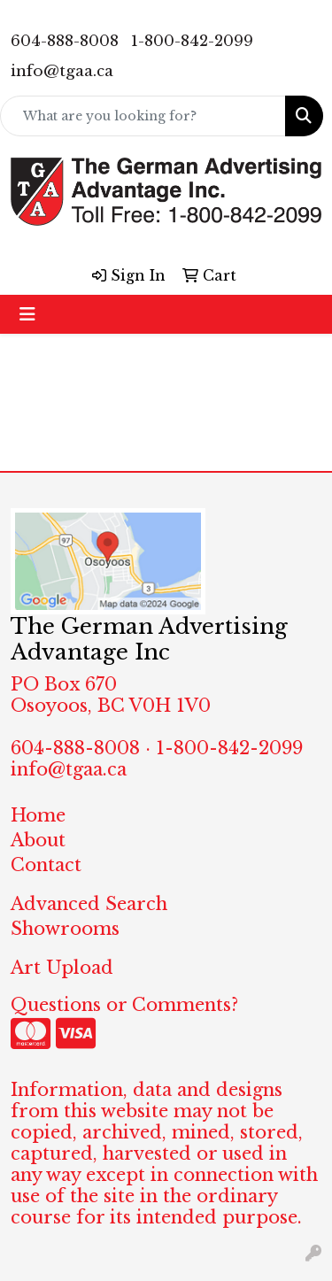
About (38, 840)
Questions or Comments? (124, 1004)
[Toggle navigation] (27, 314)
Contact (46, 865)
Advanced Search (89, 903)
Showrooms (65, 928)
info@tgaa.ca (62, 71)
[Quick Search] (143, 116)
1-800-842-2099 (192, 41)
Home (38, 815)
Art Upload (62, 967)
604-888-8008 (65, 41)
